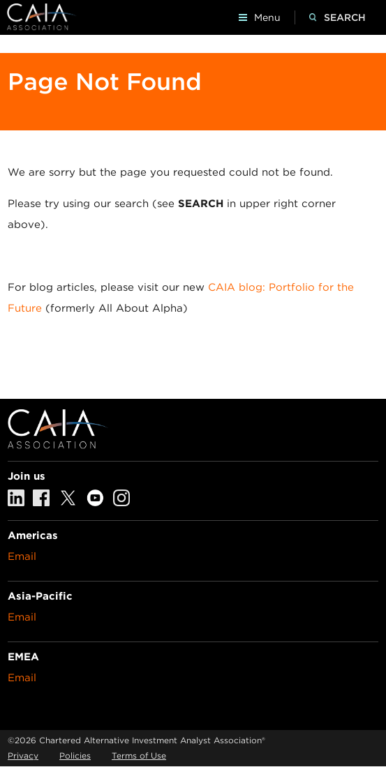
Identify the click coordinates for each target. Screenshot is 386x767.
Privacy (23, 755)
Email (22, 556)
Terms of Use (139, 755)
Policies (75, 755)
